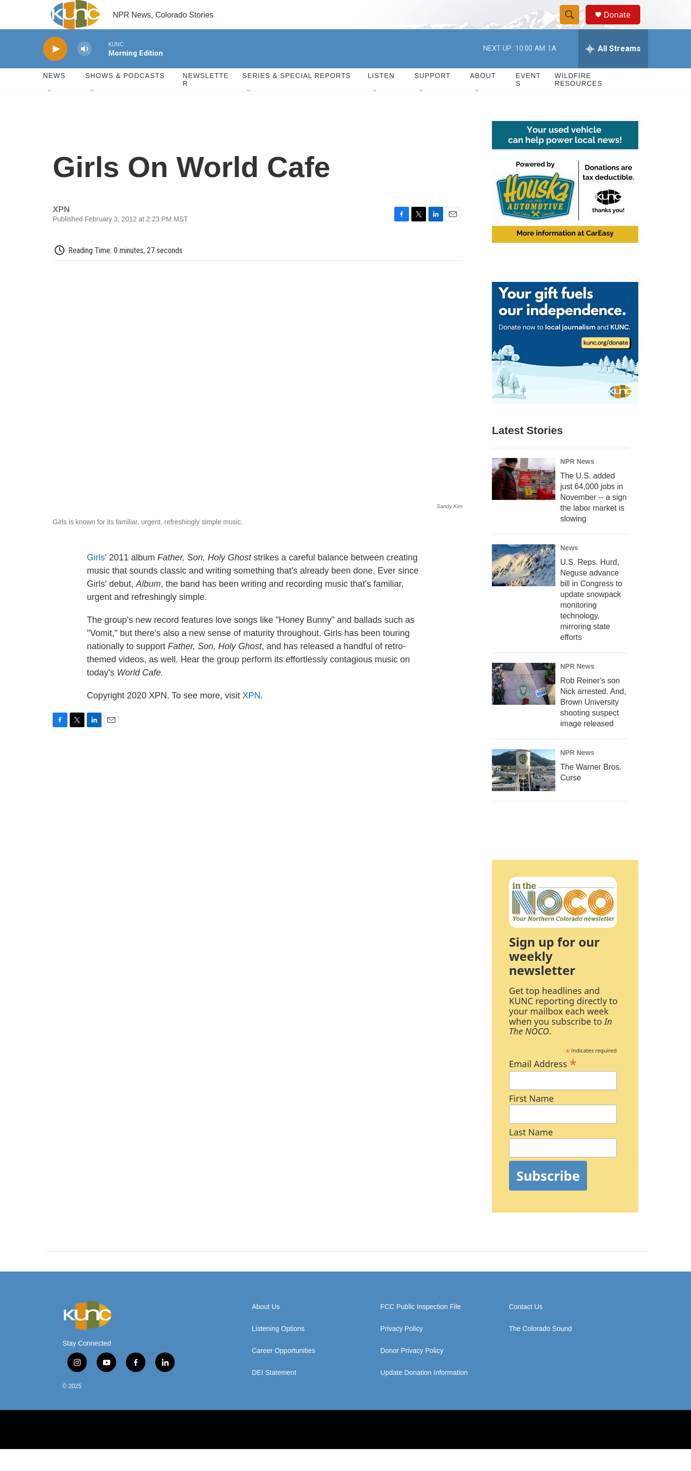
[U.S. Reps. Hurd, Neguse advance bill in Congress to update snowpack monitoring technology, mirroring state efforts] (523, 587)
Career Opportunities (283, 1372)
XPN (252, 717)
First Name (531, 1120)
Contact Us (526, 1328)
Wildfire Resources (579, 101)
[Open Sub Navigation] (50, 113)
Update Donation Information (423, 1394)
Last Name (531, 1154)
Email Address (543, 1084)
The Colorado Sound (540, 1350)
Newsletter (206, 101)
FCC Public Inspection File (420, 1328)
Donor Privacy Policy (411, 1372)
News (569, 570)
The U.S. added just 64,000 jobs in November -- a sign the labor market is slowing (593, 519)
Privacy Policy (401, 1350)
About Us (266, 1328)
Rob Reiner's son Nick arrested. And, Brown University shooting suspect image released (593, 724)
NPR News (577, 483)
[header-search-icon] (574, 26)
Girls (96, 579)
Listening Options (278, 1350)
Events (528, 101)
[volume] (84, 71)
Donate (623, 25)
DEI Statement (274, 1394)
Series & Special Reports (296, 97)
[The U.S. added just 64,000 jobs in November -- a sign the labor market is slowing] (523, 501)
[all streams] (613, 70)
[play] (55, 71)
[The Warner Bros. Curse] (523, 792)
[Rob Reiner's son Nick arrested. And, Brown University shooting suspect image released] (523, 706)
